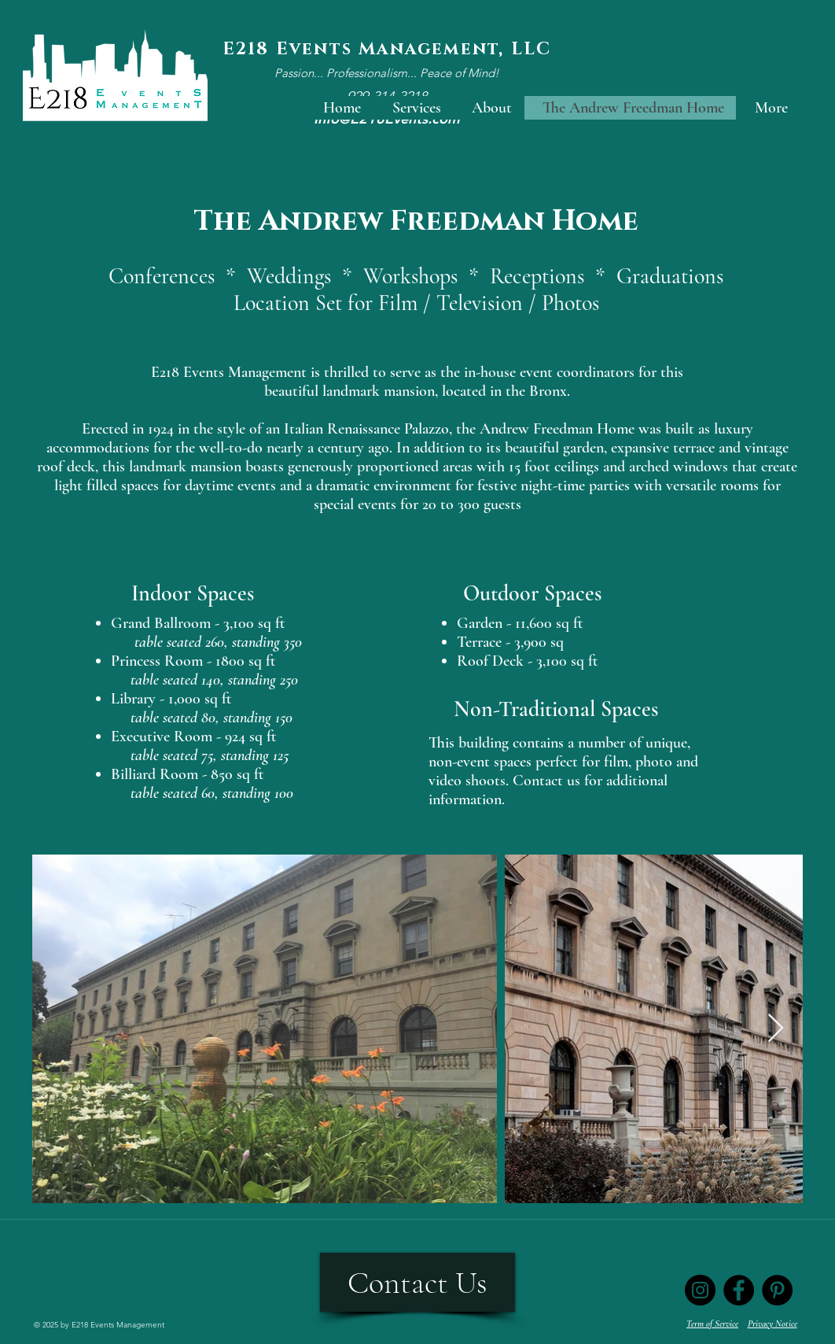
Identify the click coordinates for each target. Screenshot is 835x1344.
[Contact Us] (417, 1282)
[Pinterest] (777, 1290)
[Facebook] (738, 1290)
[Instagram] (700, 1290)
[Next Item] (776, 1029)
